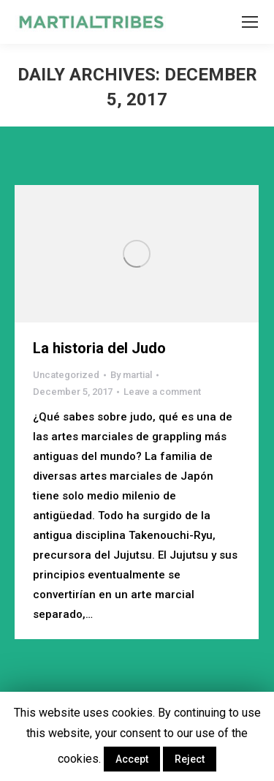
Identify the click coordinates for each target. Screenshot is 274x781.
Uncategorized (66, 374)
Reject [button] (190, 759)
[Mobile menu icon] (249, 21)
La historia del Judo (99, 348)
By (131, 374)
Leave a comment (162, 391)
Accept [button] (131, 759)
